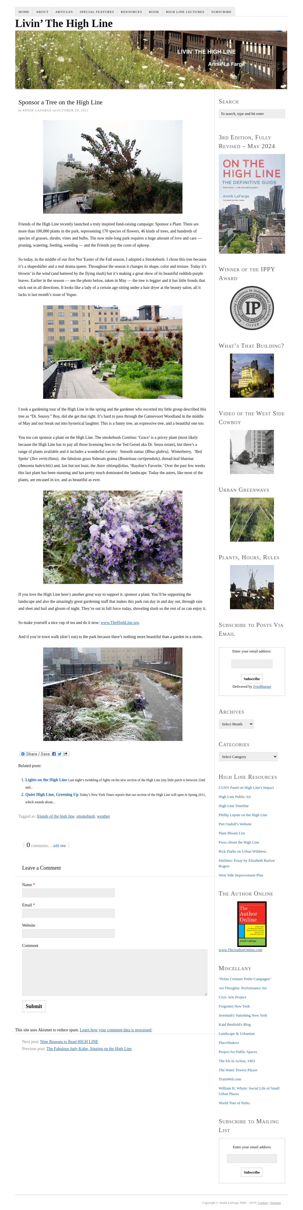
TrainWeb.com (230, 1079)
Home (24, 12)
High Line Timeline (234, 806)
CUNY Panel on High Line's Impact (246, 787)
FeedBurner (262, 686)
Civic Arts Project (232, 997)
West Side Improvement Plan (241, 875)
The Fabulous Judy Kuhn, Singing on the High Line (89, 1049)
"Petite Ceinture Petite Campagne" (245, 979)
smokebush (86, 816)
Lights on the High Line (46, 780)
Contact (263, 1202)
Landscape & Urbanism (237, 1033)
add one (59, 846)
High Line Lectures (185, 12)
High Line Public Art (235, 796)
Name (28, 885)
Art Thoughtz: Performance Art (243, 988)
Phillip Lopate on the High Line (243, 815)
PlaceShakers (229, 1042)
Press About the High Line (239, 842)
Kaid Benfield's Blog (235, 1024)
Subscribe (221, 12)
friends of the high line (56, 816)
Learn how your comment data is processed (115, 1030)
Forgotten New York (234, 1006)
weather (103, 816)
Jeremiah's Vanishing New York (243, 1015)
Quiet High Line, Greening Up (52, 794)
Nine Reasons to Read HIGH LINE (69, 1042)
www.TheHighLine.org (120, 622)
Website (28, 925)
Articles (64, 12)
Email (28, 905)
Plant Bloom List (232, 833)
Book (154, 12)
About (42, 12)
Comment (30, 945)
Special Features (97, 12)
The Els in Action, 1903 (237, 1061)
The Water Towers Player (238, 1070)
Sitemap (275, 1202)
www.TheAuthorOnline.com (241, 950)
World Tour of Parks (234, 1103)
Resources (131, 12)
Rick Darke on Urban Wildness (242, 851)
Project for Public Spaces (238, 1052)
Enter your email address (252, 1147)
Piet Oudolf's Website (235, 824)
